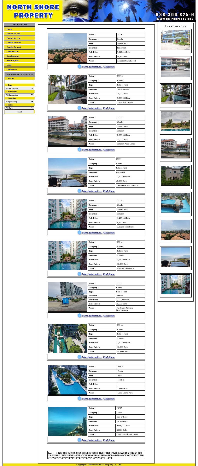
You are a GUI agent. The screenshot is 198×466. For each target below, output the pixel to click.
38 (85, 455)
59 (64, 457)
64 (82, 457)
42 (99, 455)
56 (53, 457)
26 (136, 453)
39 (89, 455)
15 (97, 453)
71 (106, 457)
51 (131, 455)
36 (78, 455)
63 (78, 457)
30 (57, 455)
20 (115, 453)
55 (50, 457)
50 (128, 455)
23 (126, 453)
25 (133, 453)
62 (74, 457)
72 (110, 457)
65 (85, 457)
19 (111, 453)
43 (103, 455)
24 (129, 453)
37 (82, 455)
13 (90, 453)
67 (92, 457)
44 (106, 455)
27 (140, 453)
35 (74, 455)
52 (135, 455)
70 (103, 457)
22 (122, 453)
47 (117, 455)
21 (119, 453)
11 (83, 453)
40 (92, 455)
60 (67, 457)
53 (138, 455)
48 (120, 455)
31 (60, 455)
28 (50, 455)
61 (71, 457)
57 (57, 457)
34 (71, 455)
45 (110, 455)
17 (104, 453)
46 (113, 455)
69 (99, 457)
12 (87, 453)
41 (96, 455)
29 (53, 455)
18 (108, 453)
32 (64, 455)
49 (124, 455)
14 (94, 453)
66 (89, 457)
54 (142, 455)
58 (60, 457)
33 (67, 455)
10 (80, 453)
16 (101, 453)
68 (96, 457)
